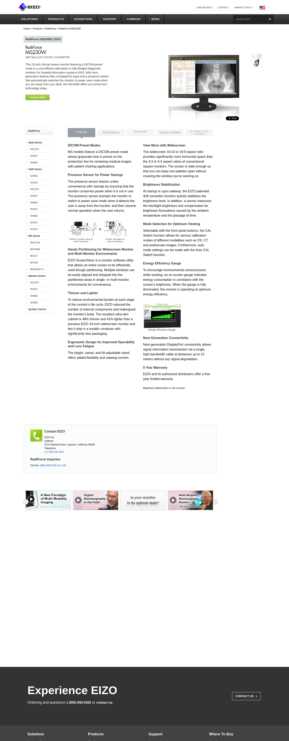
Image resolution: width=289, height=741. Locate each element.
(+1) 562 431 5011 (54, 451)
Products (37, 28)
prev (25, 501)
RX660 (34, 162)
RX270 (34, 229)
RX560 (34, 216)
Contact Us (246, 696)
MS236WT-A (37, 269)
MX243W (35, 249)
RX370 (34, 222)
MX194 (34, 262)
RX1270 (34, 149)
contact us (104, 702)
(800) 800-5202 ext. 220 (53, 465)
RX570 (34, 209)
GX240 (34, 182)
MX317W (35, 242)
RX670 (34, 156)
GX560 (34, 176)
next (215, 501)
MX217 (34, 256)
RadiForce (50, 28)
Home (26, 28)
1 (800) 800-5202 (78, 702)
